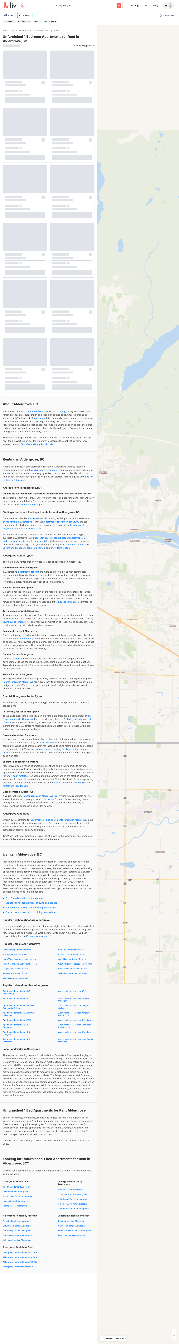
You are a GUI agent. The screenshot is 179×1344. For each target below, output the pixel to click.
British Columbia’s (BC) (30, 411)
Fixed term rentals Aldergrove (71, 1235)
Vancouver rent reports (32, 504)
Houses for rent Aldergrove (15, 1201)
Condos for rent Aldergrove (15, 1191)
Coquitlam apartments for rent (72, 959)
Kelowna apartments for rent (16, 973)
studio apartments (36, 541)
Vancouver (39, 418)
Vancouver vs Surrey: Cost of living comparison (31, 907)
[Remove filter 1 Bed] (40, 21)
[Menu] (169, 5)
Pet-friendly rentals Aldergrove (17, 1230)
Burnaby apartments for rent (71, 949)
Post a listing (151, 5)
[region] (138, 684)
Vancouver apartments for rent (17, 949)
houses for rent (66, 601)
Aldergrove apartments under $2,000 (20, 1262)
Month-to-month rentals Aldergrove (74, 1230)
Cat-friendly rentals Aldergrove (17, 1240)
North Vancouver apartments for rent (19, 959)
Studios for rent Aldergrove (70, 1189)
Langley (61, 411)
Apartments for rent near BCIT (16, 998)
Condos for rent (11, 658)
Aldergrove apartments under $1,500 (20, 1257)
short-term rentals (16, 775)
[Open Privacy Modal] (22, 5)
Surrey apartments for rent (15, 954)
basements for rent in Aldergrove (20, 638)
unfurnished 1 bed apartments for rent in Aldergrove (58, 819)
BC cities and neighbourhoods (37, 444)
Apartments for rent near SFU (71, 991)
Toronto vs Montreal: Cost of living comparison (31, 912)
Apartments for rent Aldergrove (17, 1187)
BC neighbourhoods (36, 936)
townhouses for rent (14, 621)
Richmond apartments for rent (72, 954)
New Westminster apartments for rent (20, 964)
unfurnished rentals (13, 547)
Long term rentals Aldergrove (71, 1221)
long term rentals (36, 547)
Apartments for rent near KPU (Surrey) (75, 1032)
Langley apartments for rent (15, 968)
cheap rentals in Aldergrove (17, 521)
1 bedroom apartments (45, 537)
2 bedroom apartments (70, 537)
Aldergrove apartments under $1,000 (20, 1252)
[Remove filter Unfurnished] (55, 21)
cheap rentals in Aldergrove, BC (41, 795)
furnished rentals (75, 544)
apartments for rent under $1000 (61, 521)
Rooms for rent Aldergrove (15, 1206)
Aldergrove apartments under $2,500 (20, 1266)
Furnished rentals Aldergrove (16, 1221)
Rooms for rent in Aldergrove (18, 681)
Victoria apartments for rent (15, 978)
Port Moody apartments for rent (72, 968)
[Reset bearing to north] (174, 1339)
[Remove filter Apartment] (13, 21)
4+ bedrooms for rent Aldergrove (73, 1208)
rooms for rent (55, 799)
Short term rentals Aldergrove (71, 1226)
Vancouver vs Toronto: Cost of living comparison (32, 902)
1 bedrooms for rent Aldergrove (72, 1194)
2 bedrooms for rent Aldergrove (72, 1199)
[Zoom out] (174, 1335)
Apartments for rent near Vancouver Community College (19, 1006)
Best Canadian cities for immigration (25, 898)
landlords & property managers (41, 470)
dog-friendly (75, 719)
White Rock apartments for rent (72, 973)
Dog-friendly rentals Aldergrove (17, 1235)
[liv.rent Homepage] (10, 5)
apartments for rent (28, 571)
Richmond (50, 518)
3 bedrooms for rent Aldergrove (72, 1204)
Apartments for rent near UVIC (17, 1020)
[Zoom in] (174, 1331)
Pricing (135, 5)
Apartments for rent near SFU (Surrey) (75, 1020)
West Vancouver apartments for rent (75, 964)
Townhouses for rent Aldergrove (17, 1196)
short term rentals (60, 547)
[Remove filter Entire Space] (29, 21)
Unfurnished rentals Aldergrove (17, 1226)
